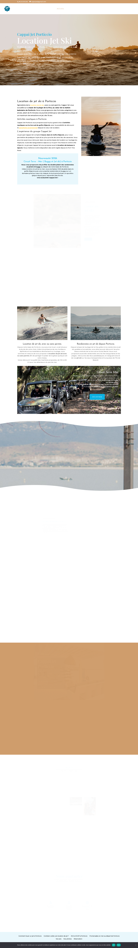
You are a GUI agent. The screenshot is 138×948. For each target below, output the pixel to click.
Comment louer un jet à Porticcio (49, 936)
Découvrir (97, 397)
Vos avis (63, 938)
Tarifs (95, 9)
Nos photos (68, 938)
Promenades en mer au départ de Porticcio (87, 936)
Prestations (82, 9)
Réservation (73, 938)
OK (114, 945)
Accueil (60, 9)
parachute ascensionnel (28, 128)
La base (70, 9)
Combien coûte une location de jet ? (62, 936)
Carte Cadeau (117, 9)
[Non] (136, 945)
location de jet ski (37, 105)
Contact (104, 9)
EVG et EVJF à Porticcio (74, 936)
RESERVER (130, 9)
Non (118, 945)
